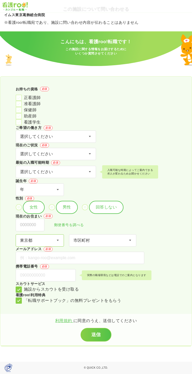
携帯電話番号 (32, 266)
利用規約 (64, 320)
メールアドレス (34, 249)
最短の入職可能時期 (38, 162)
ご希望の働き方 (34, 128)
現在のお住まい (34, 216)
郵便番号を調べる (66, 225)
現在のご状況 (32, 145)
